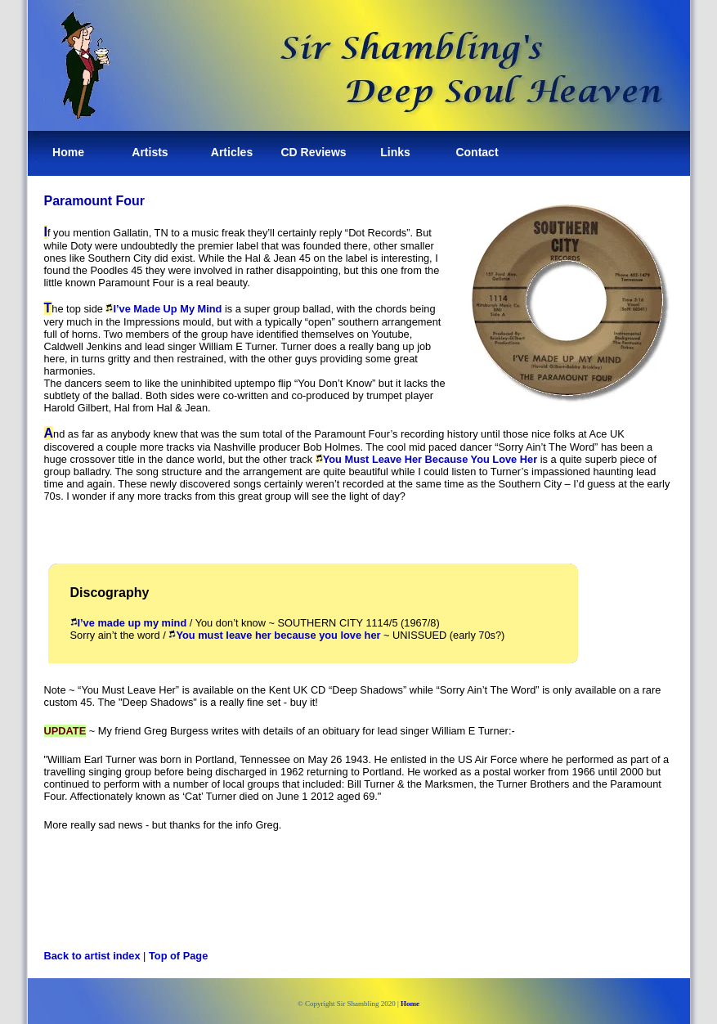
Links (395, 152)
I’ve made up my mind (128, 623)
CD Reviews (313, 152)
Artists (150, 152)
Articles (232, 152)
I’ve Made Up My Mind (163, 309)
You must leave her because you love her (274, 635)
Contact (476, 152)
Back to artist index (92, 956)
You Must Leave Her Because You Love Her (426, 459)
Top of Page (178, 956)
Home (68, 152)
